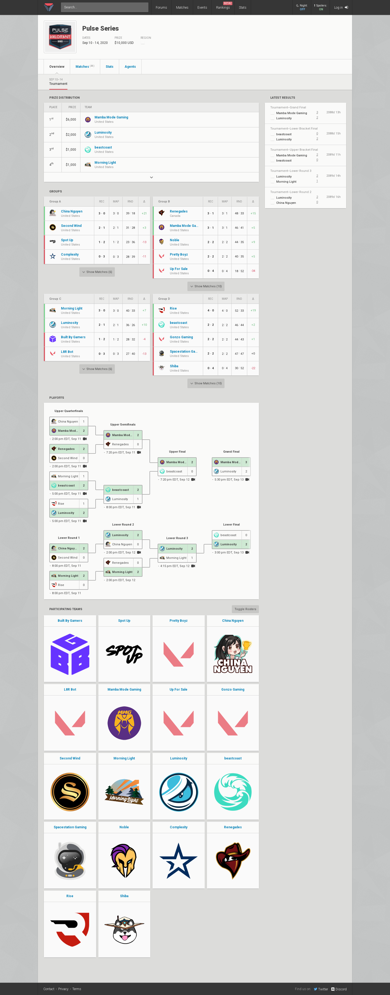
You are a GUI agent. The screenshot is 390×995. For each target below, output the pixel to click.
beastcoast (233, 758)
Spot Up (124, 621)
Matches (182, 7)
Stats (242, 7)
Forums (161, 7)
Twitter (321, 989)
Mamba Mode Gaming (124, 689)
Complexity (178, 827)
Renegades (233, 827)
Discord (339, 989)
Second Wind (70, 758)
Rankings (224, 5)
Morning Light (124, 758)
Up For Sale (178, 689)
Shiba (124, 896)
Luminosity (178, 758)
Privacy (63, 989)
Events (202, 7)
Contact (48, 989)
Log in (341, 7)
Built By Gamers (70, 621)
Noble (124, 827)
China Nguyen (232, 621)
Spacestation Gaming (70, 827)
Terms (76, 989)
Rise (69, 896)
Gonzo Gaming (232, 689)
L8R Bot (70, 689)
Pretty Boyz (179, 621)
